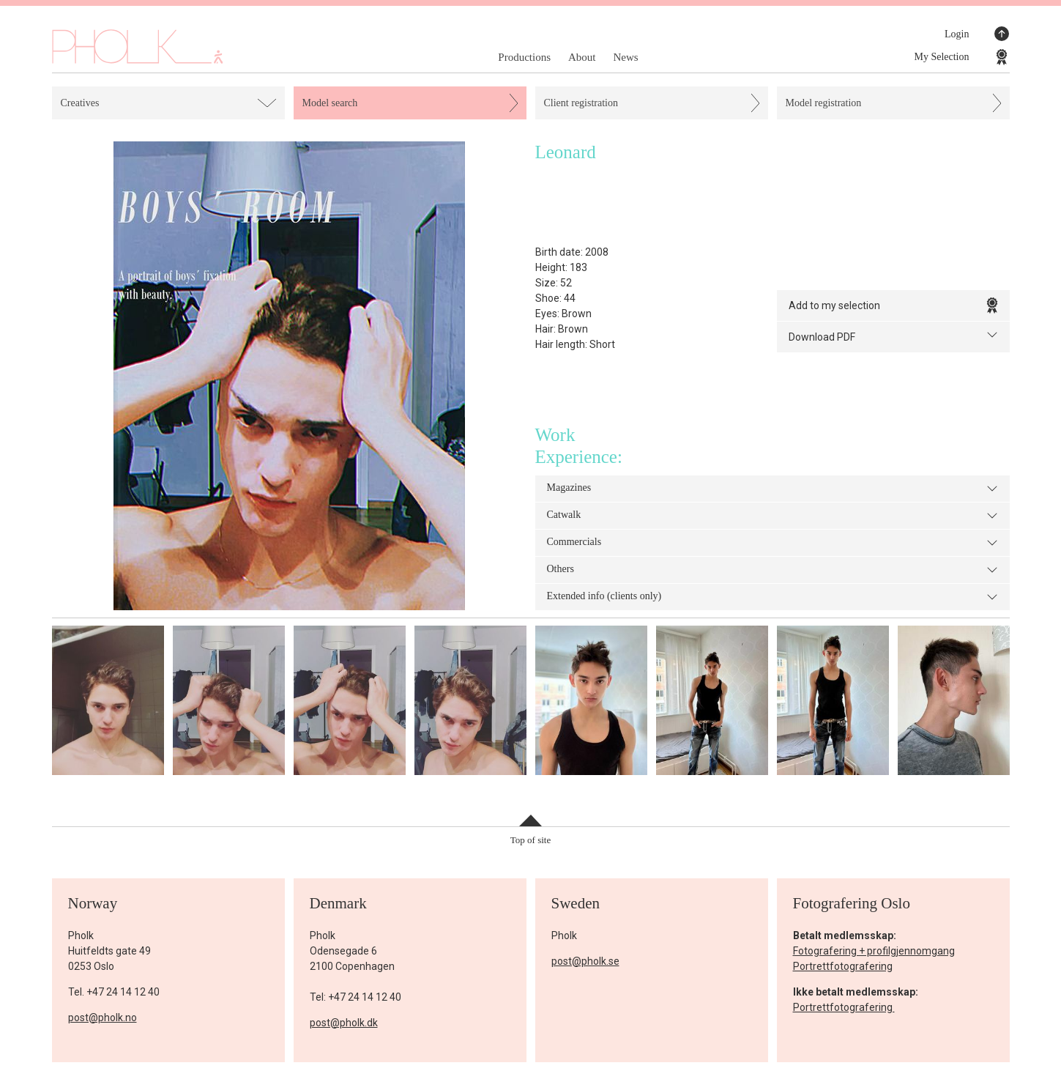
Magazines (772, 488)
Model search (330, 102)
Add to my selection (893, 305)
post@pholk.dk (344, 1023)
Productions (524, 57)
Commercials (772, 543)
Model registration (824, 102)
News (625, 57)
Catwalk (772, 516)
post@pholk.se (585, 961)
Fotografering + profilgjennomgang (874, 951)
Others (772, 570)
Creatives (80, 102)
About (582, 57)
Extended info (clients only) (772, 597)
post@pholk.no (102, 1017)
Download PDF (893, 336)
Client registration (581, 102)
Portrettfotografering (843, 966)
